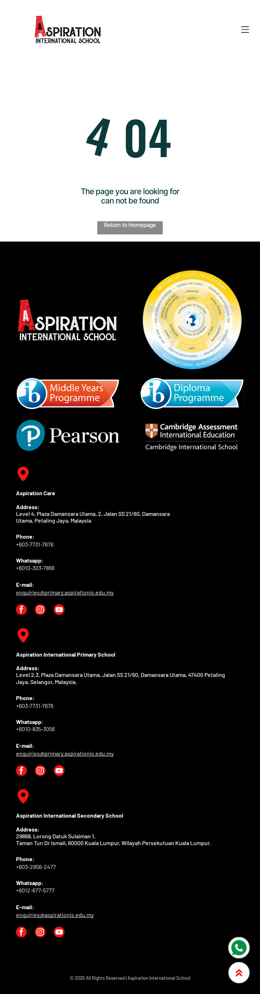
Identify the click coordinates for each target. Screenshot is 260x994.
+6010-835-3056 (35, 728)
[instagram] (40, 610)
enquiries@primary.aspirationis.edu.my (65, 592)
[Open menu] (245, 29)
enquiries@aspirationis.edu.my (55, 914)
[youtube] (59, 610)
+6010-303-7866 (35, 567)
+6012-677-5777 (35, 890)
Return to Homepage (130, 224)
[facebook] (21, 610)
